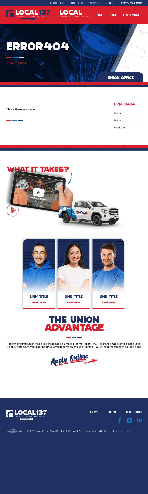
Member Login (94, 3)
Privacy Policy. (124, 431)
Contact (110, 3)
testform (131, 15)
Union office (77, 3)
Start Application (131, 3)
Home (99, 15)
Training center (57, 3)
